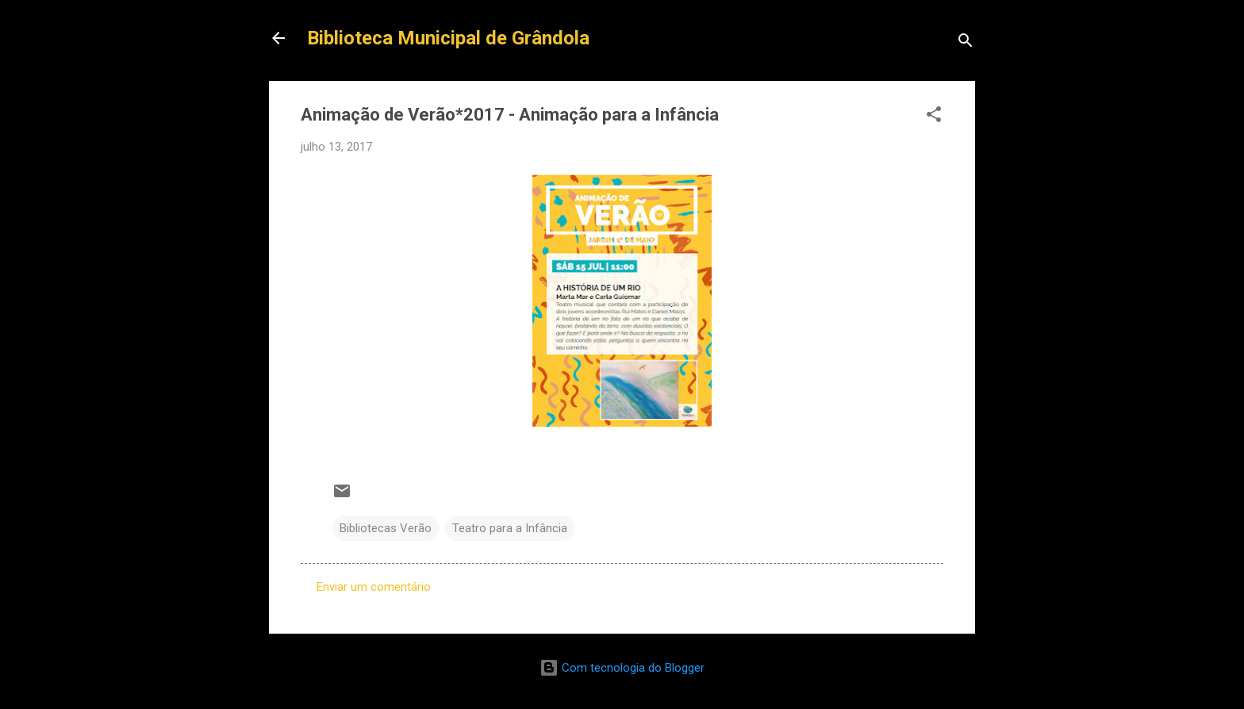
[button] (933, 117)
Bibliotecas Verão (386, 528)
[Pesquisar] (965, 43)
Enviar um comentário (374, 587)
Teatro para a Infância (509, 528)
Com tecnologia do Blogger (622, 668)
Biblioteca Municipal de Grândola (448, 38)
